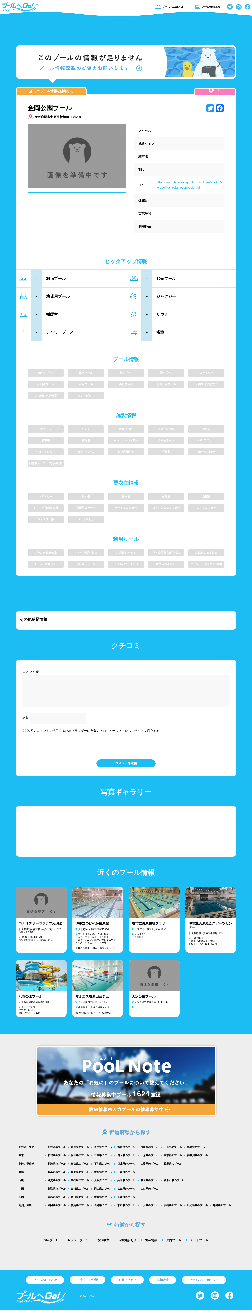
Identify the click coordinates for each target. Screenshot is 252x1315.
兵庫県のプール (126, 1185)
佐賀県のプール (80, 1210)
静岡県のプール (80, 1176)
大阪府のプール (103, 1185)
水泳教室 (103, 1245)
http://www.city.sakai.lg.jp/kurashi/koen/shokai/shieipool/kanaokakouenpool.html (190, 185)
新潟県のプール (57, 1168)
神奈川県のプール (197, 1160)
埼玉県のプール (126, 1160)
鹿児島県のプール (197, 1210)
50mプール (51, 1245)
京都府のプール (80, 1185)
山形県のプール (173, 1151)
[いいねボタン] (211, 90)
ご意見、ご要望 (87, 1284)
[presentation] (126, 750)
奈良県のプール (149, 1185)
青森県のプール (80, 1151)
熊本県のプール (126, 1210)
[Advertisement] (126, 28)
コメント (30, 671)
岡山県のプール (103, 1193)
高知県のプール (126, 1201)
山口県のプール (149, 1193)
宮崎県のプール (173, 1210)
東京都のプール (173, 1160)
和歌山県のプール (174, 1185)
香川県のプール (80, 1201)
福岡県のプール (57, 1210)
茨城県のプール (57, 1160)
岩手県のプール (103, 1151)
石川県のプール (103, 1168)
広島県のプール (126, 1193)
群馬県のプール (103, 1160)
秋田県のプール (149, 1151)
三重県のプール (126, 1176)
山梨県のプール (149, 1168)
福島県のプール (196, 1151)
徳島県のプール (57, 1201)
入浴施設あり (127, 1245)
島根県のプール (80, 1193)
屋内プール (173, 1245)
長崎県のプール (103, 1210)
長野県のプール (173, 1168)
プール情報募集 (207, 7)
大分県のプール (149, 1210)
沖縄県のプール (222, 1210)
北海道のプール (57, 1151)
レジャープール (78, 1245)
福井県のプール (126, 1168)
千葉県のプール (149, 1160)
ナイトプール (199, 1245)
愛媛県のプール (103, 1201)
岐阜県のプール (57, 1176)
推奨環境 (163, 1284)
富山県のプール (80, 1168)
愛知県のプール (103, 1176)
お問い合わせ (127, 1284)
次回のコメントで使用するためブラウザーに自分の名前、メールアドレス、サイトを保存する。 (95, 735)
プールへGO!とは (169, 7)
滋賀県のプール (57, 1185)
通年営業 (151, 1245)
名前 (25, 722)
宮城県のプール (126, 1151)
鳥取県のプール (57, 1193)
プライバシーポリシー (204, 1284)
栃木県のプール (80, 1160)
